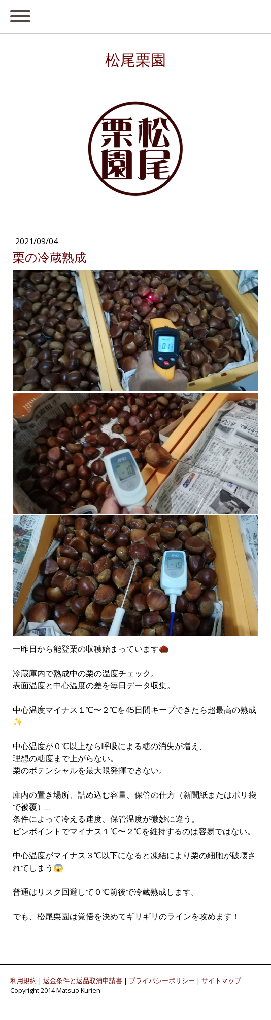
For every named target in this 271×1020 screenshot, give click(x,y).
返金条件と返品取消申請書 (82, 980)
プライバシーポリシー (162, 980)
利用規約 (23, 980)
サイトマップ (221, 980)
